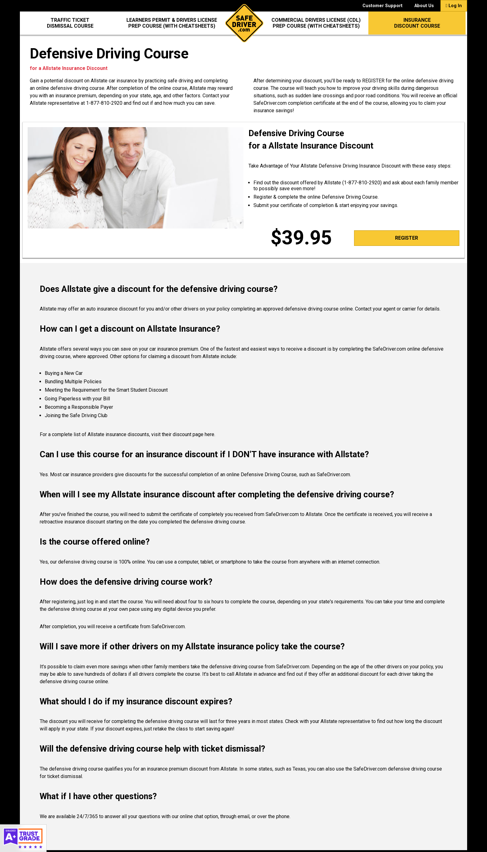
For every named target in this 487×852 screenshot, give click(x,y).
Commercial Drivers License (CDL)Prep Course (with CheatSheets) (316, 23)
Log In (454, 5)
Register (406, 238)
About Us (424, 5)
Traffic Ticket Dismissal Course (70, 23)
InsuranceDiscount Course (417, 23)
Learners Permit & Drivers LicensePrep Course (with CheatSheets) (171, 23)
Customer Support (382, 5)
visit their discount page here (182, 434)
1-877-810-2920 (104, 103)
